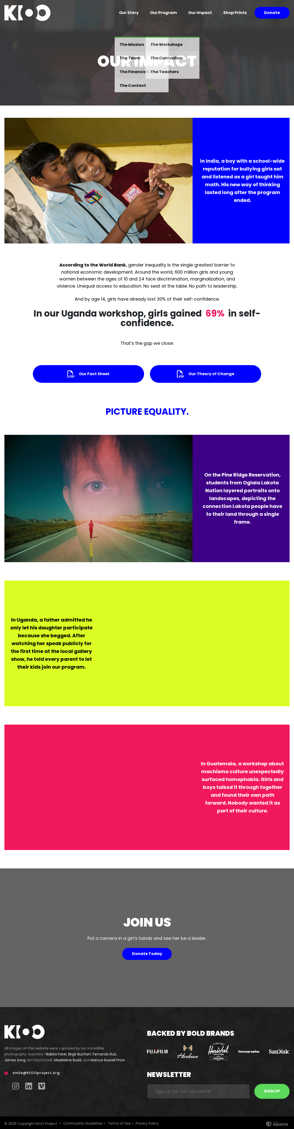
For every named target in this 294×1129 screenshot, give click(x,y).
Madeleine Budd (67, 1060)
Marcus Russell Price (108, 1060)
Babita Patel (56, 1054)
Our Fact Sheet (94, 374)
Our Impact (200, 12)
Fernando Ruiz (104, 1054)
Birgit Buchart (79, 1054)
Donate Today (147, 953)
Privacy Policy (147, 1123)
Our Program (163, 12)
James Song (14, 1060)
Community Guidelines (83, 1123)
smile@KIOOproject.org (36, 1072)
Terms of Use (119, 1123)
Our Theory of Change (211, 374)
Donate (272, 12)
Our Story (129, 12)
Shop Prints (235, 12)
